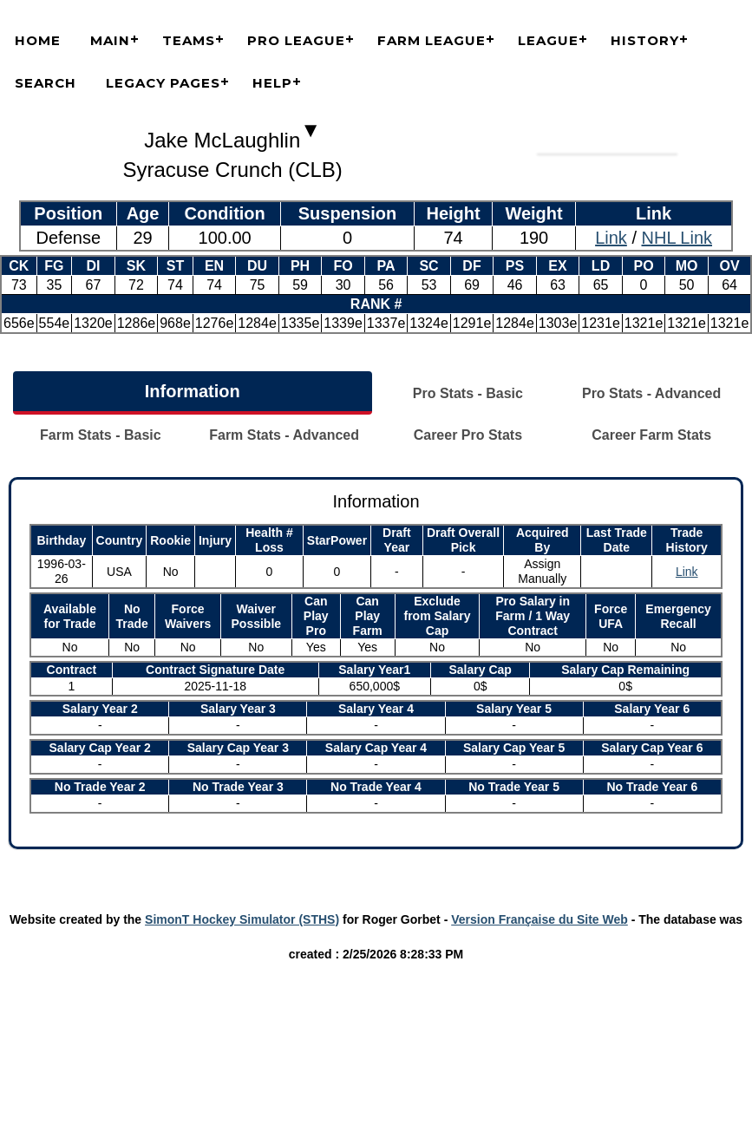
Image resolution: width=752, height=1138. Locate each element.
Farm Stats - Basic (100, 435)
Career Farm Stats (651, 435)
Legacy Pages (163, 83)
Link (611, 237)
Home (38, 40)
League (548, 40)
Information (192, 391)
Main (110, 40)
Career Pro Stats (468, 435)
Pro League (296, 40)
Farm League (431, 40)
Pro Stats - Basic (468, 393)
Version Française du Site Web (539, 919)
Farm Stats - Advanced (284, 435)
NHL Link (677, 237)
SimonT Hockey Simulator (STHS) (242, 919)
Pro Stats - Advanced (651, 393)
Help (272, 83)
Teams (188, 40)
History (645, 40)
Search (45, 83)
